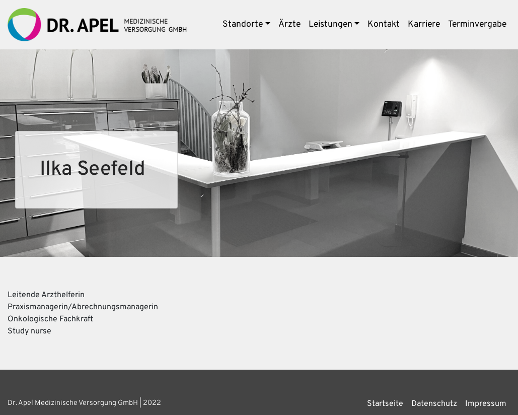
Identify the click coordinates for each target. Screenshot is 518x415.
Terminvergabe (477, 24)
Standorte (243, 24)
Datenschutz (434, 404)
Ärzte (289, 24)
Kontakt (383, 24)
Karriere (424, 24)
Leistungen (330, 24)
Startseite (385, 404)
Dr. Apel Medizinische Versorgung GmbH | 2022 (84, 403)
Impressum (485, 404)
